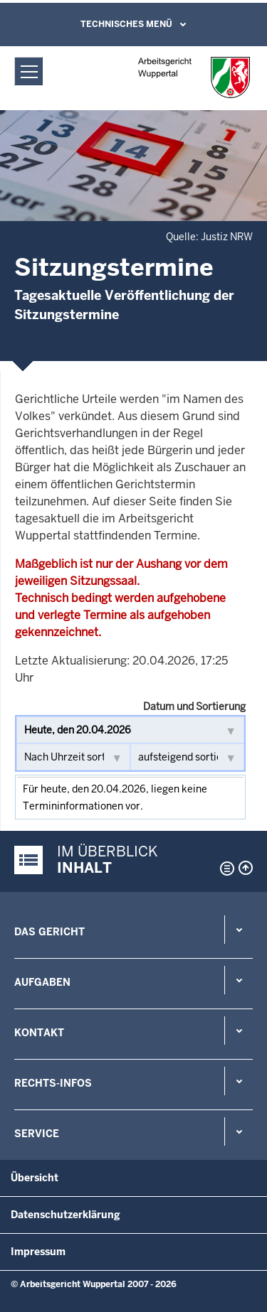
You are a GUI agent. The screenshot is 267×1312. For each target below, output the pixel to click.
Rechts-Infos (53, 1083)
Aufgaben (42, 982)
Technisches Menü (126, 24)
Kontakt (39, 1032)
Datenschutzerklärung (65, 1214)
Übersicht (34, 1177)
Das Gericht (49, 931)
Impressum (38, 1251)
